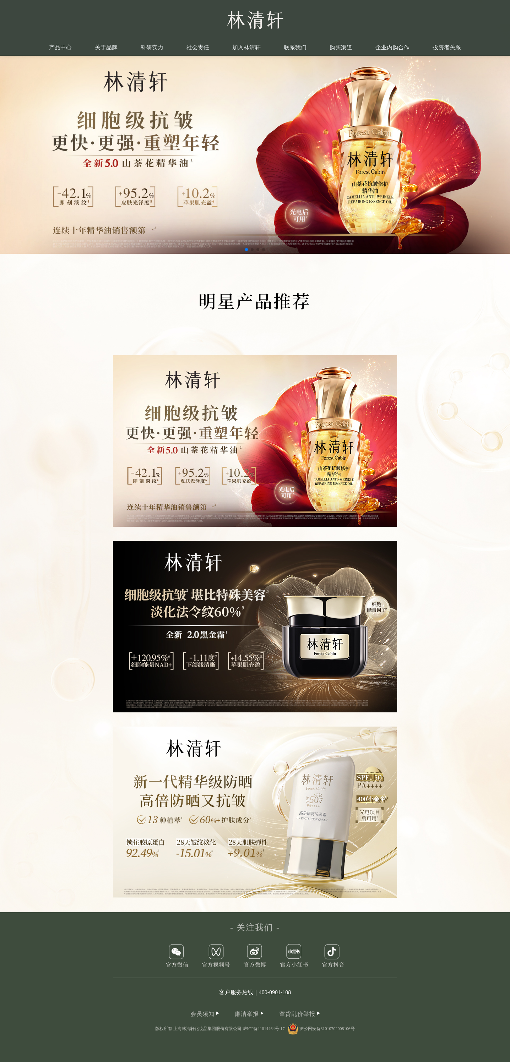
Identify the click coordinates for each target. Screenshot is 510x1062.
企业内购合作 (392, 47)
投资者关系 (447, 47)
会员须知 (204, 1014)
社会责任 (197, 47)
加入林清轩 (246, 47)
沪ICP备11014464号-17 (263, 1028)
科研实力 (152, 47)
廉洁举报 (249, 1014)
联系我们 (295, 47)
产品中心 (60, 47)
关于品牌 (106, 47)
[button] (246, 249)
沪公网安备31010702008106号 (321, 1028)
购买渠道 (341, 47)
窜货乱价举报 (299, 1014)
